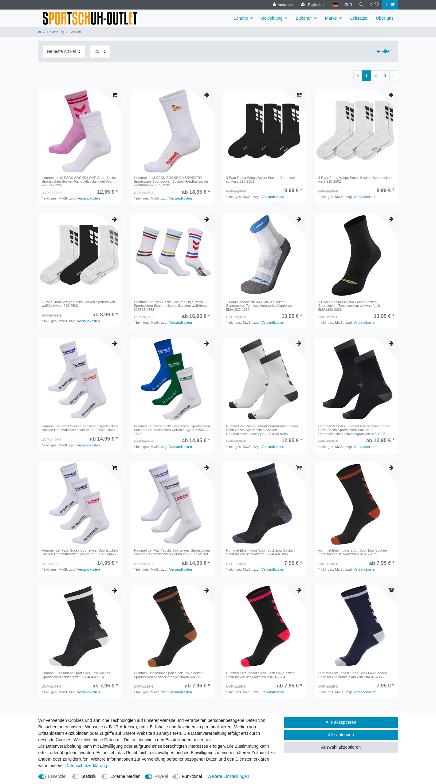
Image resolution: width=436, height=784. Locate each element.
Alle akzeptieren (341, 722)
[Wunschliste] (374, 5)
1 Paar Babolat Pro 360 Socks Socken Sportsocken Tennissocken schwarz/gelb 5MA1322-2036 (349, 305)
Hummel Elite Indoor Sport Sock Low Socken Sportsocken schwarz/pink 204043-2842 (260, 675)
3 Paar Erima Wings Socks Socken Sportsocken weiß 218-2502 (355, 179)
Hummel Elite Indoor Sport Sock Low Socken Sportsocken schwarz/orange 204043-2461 (168, 675)
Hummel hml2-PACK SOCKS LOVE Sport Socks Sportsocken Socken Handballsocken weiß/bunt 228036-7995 (79, 181)
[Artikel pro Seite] (100, 51)
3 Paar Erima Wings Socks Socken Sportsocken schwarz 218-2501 (263, 179)
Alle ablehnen (341, 734)
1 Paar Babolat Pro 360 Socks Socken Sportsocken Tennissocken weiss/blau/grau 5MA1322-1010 (259, 305)
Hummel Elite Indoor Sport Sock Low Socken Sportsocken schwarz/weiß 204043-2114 (76, 675)
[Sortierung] (64, 51)
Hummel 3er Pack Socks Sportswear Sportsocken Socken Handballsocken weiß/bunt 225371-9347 (80, 428)
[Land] (334, 5)
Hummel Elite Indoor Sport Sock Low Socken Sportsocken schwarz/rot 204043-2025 (352, 552)
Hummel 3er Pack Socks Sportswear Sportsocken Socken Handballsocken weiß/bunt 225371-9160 (172, 552)
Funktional (192, 776)
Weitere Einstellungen (228, 776)
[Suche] (361, 5)
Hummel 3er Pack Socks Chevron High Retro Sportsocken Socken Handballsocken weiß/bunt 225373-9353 (170, 305)
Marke (331, 18)
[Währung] (348, 5)
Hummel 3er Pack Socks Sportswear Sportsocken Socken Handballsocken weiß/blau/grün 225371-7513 (172, 430)
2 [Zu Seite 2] (375, 75)
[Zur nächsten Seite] (393, 75)
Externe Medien (125, 776)
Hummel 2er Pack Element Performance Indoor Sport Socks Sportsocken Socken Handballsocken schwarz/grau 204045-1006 (354, 430)
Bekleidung (271, 18)
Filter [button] (384, 51)
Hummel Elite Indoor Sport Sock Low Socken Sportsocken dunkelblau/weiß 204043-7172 (352, 675)
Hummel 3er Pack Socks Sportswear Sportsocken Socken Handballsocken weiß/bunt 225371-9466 (80, 552)
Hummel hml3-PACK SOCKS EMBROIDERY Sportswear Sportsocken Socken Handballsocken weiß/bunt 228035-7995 (171, 181)
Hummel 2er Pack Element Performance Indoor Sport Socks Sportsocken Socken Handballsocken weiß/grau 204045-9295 (262, 430)
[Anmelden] (282, 5)
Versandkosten (88, 198)
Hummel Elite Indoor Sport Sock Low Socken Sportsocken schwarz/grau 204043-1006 (260, 552)
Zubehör (304, 18)
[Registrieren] (313, 5)
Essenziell (57, 776)
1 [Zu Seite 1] (366, 75)
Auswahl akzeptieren (341, 747)
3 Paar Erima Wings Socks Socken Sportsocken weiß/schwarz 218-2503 (78, 303)
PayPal (161, 776)
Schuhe (241, 18)
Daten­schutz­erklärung (86, 765)
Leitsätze (358, 18)
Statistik (88, 776)
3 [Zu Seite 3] (384, 75)
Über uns (385, 18)
